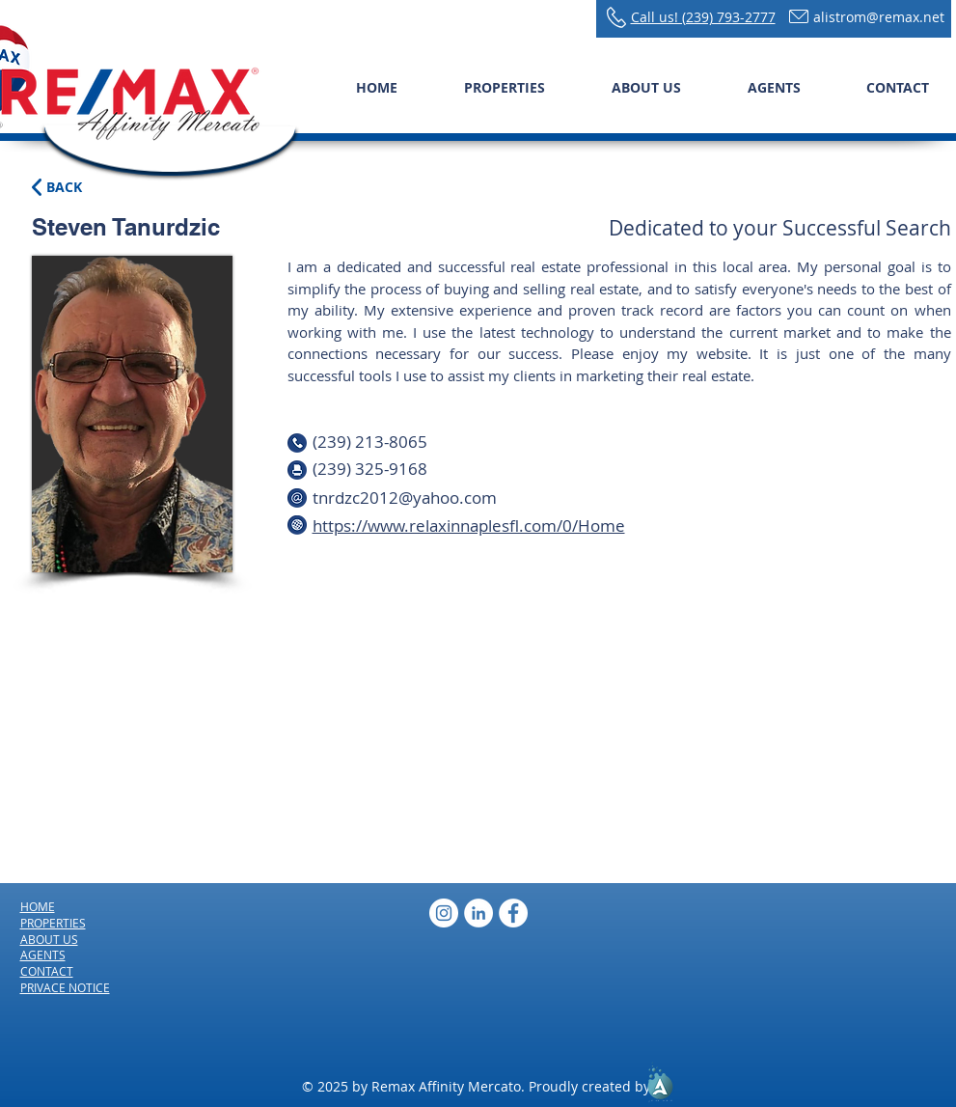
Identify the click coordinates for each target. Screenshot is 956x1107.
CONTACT (46, 971)
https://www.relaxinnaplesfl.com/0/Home (469, 525)
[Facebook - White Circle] (513, 913)
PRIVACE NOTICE (65, 987)
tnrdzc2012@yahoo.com (405, 497)
